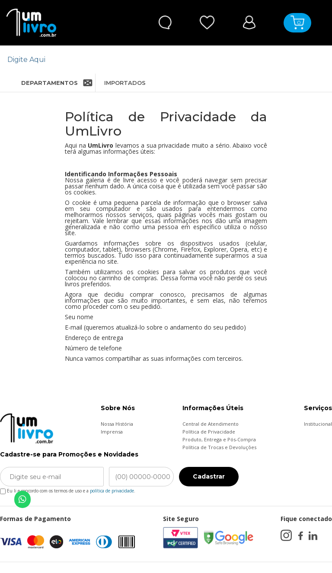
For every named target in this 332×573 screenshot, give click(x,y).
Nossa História (117, 424)
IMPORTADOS (125, 82)
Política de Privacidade (208, 431)
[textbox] (160, 59)
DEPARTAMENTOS (42, 82)
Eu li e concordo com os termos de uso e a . (67, 489)
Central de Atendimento (210, 424)
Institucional (318, 424)
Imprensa (112, 431)
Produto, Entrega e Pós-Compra (219, 439)
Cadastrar (209, 476)
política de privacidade (112, 491)
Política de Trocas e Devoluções (219, 447)
